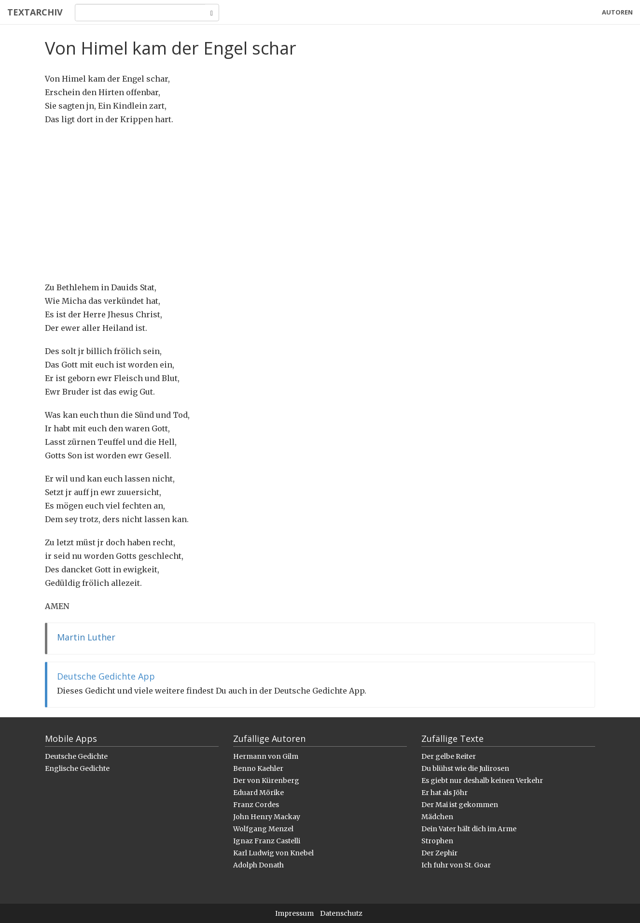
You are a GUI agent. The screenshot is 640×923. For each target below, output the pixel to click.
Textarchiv (35, 12)
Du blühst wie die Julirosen (465, 768)
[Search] (140, 12)
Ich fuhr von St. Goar (456, 865)
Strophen (437, 841)
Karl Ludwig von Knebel (273, 853)
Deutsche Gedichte (76, 756)
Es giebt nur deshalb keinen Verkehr (482, 780)
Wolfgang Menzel (263, 828)
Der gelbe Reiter (448, 756)
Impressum (294, 913)
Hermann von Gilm (265, 756)
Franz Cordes (256, 804)
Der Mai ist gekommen (459, 804)
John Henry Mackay (266, 816)
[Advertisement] (320, 203)
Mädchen (437, 816)
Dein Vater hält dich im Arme (468, 828)
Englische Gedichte (77, 768)
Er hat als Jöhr (444, 792)
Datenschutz (341, 913)
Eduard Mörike (258, 792)
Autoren (617, 12)
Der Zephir (439, 853)
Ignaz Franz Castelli (266, 841)
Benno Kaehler (258, 768)
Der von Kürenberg (266, 780)
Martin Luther (86, 637)
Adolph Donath (258, 865)
